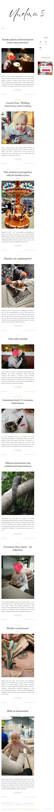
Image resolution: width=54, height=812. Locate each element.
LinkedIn (40, 48)
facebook (46, 43)
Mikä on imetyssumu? (18, 711)
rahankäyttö (17, 36)
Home (17, 804)
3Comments (4, 619)
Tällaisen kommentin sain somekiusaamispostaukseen (17, 464)
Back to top (49, 808)
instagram (40, 43)
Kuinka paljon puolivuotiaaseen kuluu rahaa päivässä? (17, 41)
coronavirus (17, 99)
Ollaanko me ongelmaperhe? (18, 258)
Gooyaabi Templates (34, 809)
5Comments (4, 702)
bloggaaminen (18, 625)
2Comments (4, 94)
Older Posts (29, 803)
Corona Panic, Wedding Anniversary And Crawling (17, 104)
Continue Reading (18, 89)
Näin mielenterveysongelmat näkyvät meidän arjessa (18, 174)
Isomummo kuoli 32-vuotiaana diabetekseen (18, 401)
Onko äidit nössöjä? (18, 339)
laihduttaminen (18, 396)
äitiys (17, 168)
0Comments (4, 163)
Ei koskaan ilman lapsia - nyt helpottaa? (18, 548)
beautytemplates (23, 809)
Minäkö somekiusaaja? (18, 628)
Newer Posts (6, 803)
